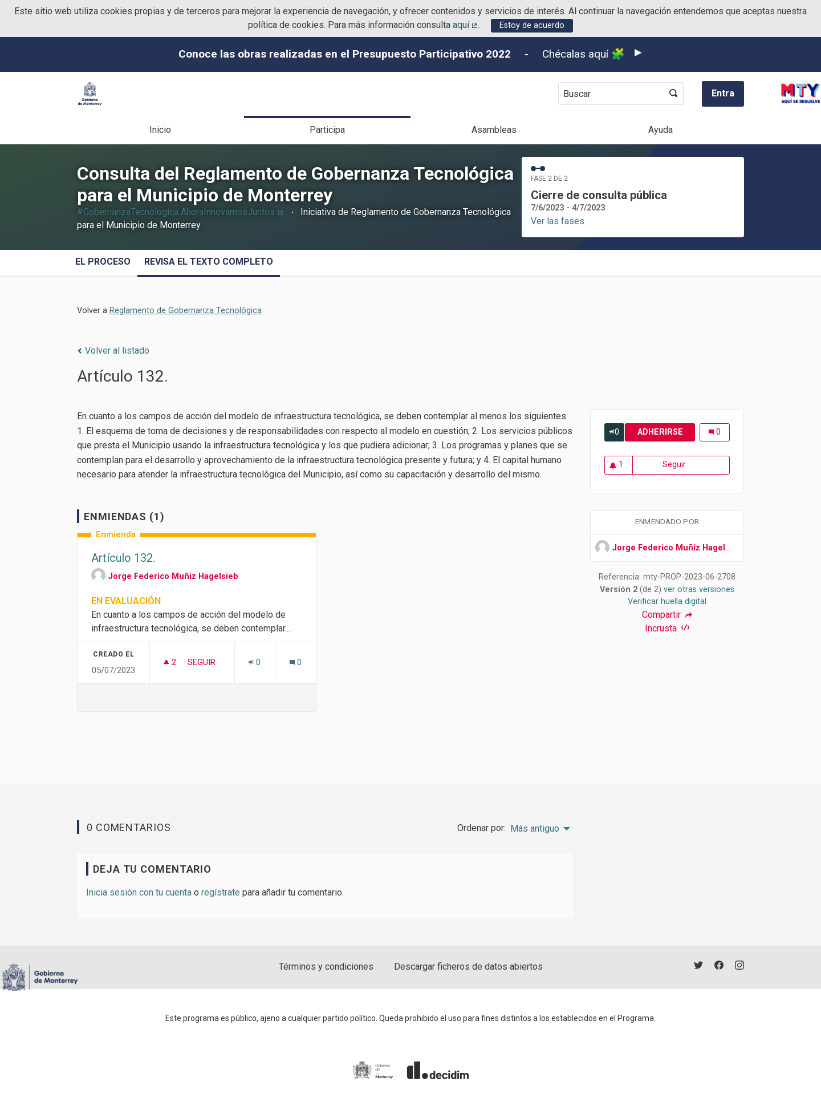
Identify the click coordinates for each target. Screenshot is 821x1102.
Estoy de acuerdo (531, 25)
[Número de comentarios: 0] (296, 662)
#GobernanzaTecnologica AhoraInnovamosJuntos (180, 211)
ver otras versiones (699, 589)
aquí (466, 24)
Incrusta (667, 628)
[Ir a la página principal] (90, 94)
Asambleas (494, 129)
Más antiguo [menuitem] (534, 828)
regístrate (220, 892)
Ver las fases (557, 221)
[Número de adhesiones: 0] (255, 662)
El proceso (103, 261)
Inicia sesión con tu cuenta (139, 892)
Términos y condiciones (326, 966)
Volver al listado (113, 350)
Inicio (160, 129)
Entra (723, 93)
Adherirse (666, 432)
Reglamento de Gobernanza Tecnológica (185, 310)
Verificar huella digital (667, 601)
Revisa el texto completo (208, 261)
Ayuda (660, 129)
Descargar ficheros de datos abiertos (468, 966)
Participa (327, 129)
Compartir (667, 614)
